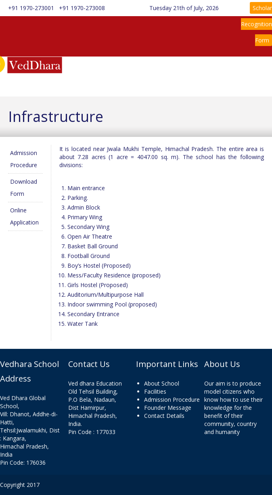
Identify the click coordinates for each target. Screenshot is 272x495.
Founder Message (167, 407)
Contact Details (164, 415)
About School (161, 383)
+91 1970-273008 (81, 8)
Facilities (155, 391)
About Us (108, 69)
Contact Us (194, 84)
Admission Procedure (172, 399)
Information (156, 69)
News (123, 84)
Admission (82, 84)
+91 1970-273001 (31, 8)
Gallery (151, 84)
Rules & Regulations (217, 69)
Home (77, 69)
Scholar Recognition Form (256, 24)
